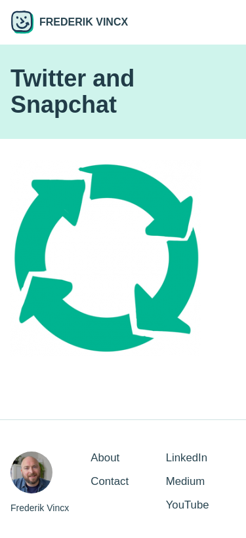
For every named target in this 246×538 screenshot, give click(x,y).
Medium (185, 481)
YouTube (187, 505)
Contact (110, 481)
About (105, 458)
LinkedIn (186, 458)
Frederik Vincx (69, 22)
